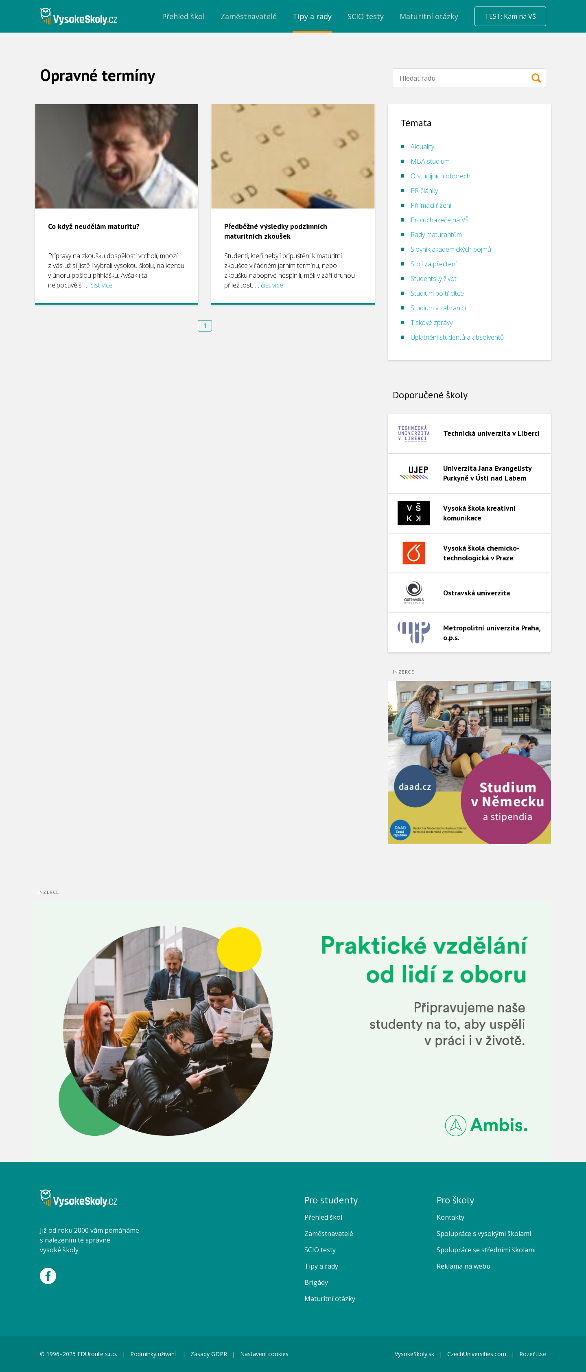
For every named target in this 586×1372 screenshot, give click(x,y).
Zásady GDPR (208, 1354)
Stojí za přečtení (434, 263)
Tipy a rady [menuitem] (312, 16)
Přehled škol (323, 1217)
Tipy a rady (321, 1266)
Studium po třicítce (437, 293)
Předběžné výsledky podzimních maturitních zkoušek (275, 231)
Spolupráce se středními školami (486, 1249)
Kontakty (450, 1217)
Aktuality (422, 146)
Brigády (316, 1282)
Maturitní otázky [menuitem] (429, 16)
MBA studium (430, 161)
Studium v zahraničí (438, 307)
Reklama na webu (463, 1266)
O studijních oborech (440, 175)
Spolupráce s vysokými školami (484, 1233)
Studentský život (434, 278)
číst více (101, 285)
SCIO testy (320, 1249)
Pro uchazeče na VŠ (440, 219)
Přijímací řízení (431, 205)
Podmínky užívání (153, 1354)
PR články (424, 190)
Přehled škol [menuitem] (183, 16)
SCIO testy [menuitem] (366, 16)
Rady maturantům (436, 234)
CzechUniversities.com (476, 1354)
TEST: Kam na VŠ (510, 16)
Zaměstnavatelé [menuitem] (249, 16)
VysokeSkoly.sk (414, 1354)
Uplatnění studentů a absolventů (457, 337)
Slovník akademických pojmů (451, 249)
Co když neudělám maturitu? (94, 226)
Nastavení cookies (264, 1354)
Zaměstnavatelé (328, 1233)
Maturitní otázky (329, 1298)
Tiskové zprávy (432, 322)
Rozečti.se (532, 1354)
